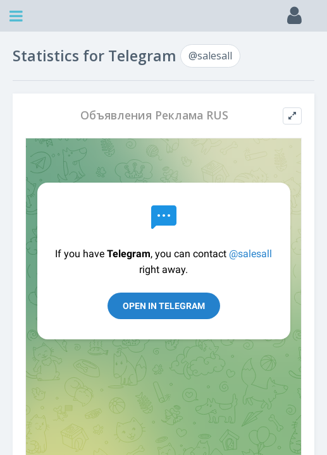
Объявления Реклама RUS (154, 115)
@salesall (210, 56)
